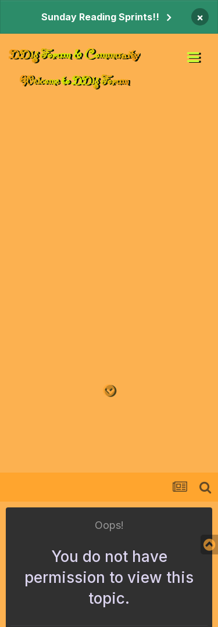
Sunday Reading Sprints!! (100, 17)
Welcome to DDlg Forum (74, 80)
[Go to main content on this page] (109, 391)
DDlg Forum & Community (74, 54)
